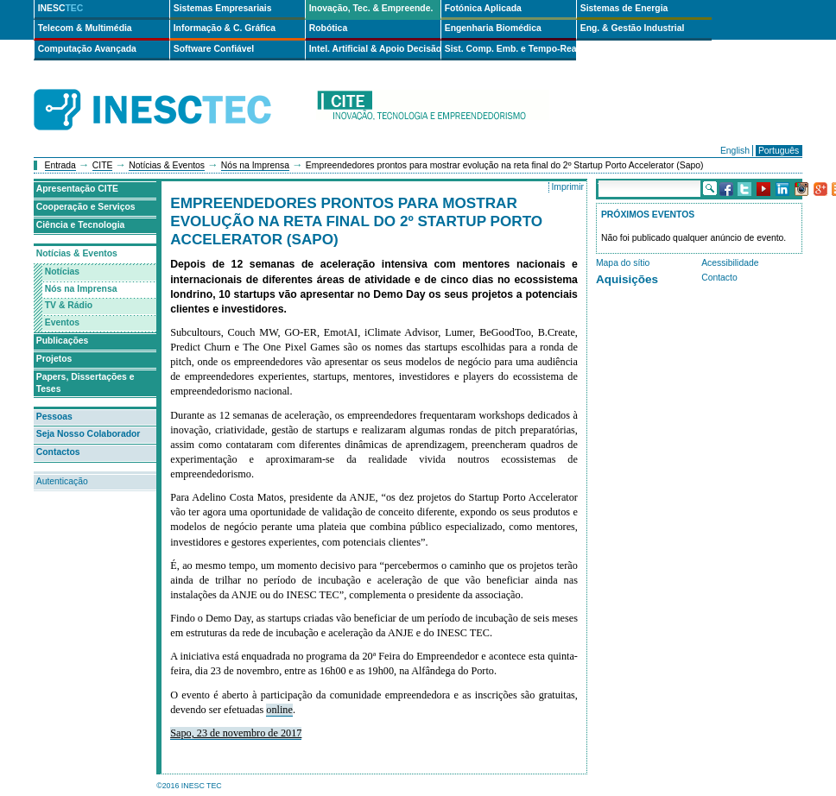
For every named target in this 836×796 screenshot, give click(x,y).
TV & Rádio (68, 305)
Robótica (328, 28)
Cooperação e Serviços (86, 207)
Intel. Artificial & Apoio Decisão (374, 49)
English (735, 150)
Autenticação (62, 481)
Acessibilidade (729, 263)
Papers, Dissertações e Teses (85, 383)
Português (778, 150)
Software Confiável (214, 49)
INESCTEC (172, 90)
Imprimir (567, 187)
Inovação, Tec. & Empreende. (371, 8)
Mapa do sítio (622, 263)
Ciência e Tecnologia (80, 225)
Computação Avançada (87, 49)
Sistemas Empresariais (223, 8)
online (279, 710)
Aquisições (627, 279)
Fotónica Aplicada (483, 8)
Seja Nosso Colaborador (88, 434)
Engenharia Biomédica (493, 28)
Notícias (62, 271)
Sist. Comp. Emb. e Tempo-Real (510, 49)
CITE (102, 165)
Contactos (58, 452)
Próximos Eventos (647, 214)
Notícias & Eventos (167, 165)
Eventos (62, 322)
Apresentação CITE (77, 188)
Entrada (60, 165)
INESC (61, 8)
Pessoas (54, 416)
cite (432, 110)
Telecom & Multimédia (85, 28)
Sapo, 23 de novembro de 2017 (235, 733)
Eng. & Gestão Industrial (632, 28)
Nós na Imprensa (255, 165)
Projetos (54, 358)
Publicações (62, 340)
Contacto (719, 277)
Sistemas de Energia (624, 8)
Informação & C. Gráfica (225, 28)
